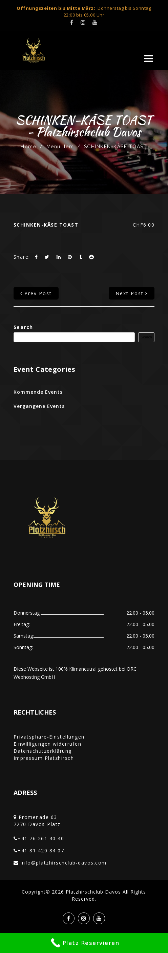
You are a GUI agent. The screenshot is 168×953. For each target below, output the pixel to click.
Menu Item (60, 146)
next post (131, 293)
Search (23, 327)
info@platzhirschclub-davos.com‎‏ (64, 862)
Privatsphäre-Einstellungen (49, 736)
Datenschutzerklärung (43, 751)
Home (28, 146)
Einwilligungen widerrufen (48, 744)
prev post (36, 293)
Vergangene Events (39, 406)
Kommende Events (38, 392)
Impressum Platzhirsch (44, 758)
